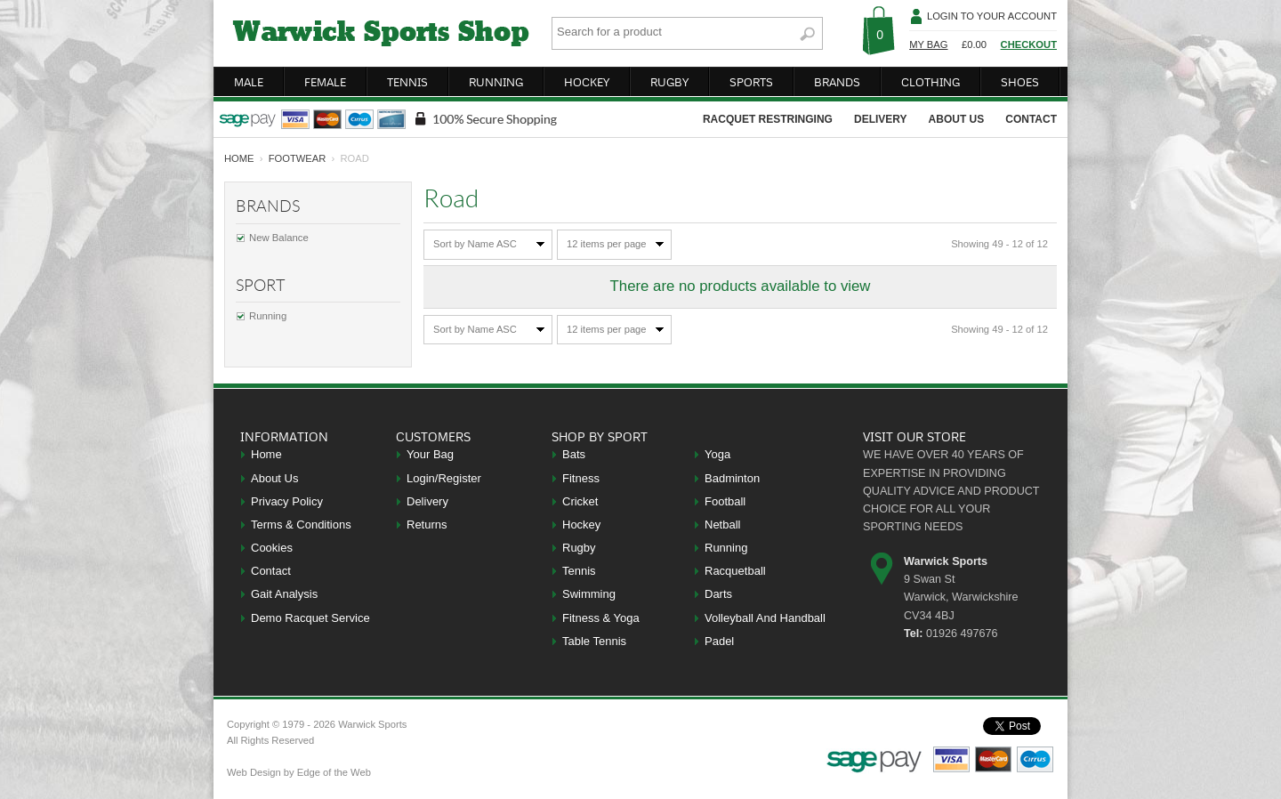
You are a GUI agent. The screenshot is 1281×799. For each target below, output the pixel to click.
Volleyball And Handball (765, 618)
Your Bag (430, 454)
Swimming (589, 594)
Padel (719, 641)
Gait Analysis (284, 594)
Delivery (427, 501)
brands (837, 82)
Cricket (580, 501)
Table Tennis (594, 641)
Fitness (581, 478)
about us (957, 119)
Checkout (1029, 44)
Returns (427, 524)
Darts (718, 594)
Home (266, 454)
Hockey (581, 524)
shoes (1020, 82)
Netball (722, 524)
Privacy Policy (287, 501)
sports (751, 82)
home (239, 158)
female (325, 82)
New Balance (279, 237)
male (248, 82)
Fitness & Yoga (601, 618)
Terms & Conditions (301, 524)
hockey (586, 82)
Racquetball (735, 570)
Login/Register (444, 478)
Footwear (297, 158)
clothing (930, 82)
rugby (669, 82)
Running (267, 316)
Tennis (579, 570)
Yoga (717, 454)
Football (725, 501)
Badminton (732, 478)
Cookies (272, 547)
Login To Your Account (992, 16)
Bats (573, 454)
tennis (407, 82)
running (496, 82)
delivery (880, 119)
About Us (274, 478)
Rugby (579, 547)
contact (1031, 119)
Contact (271, 570)
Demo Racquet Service (310, 618)
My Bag (928, 44)
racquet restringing (768, 119)
